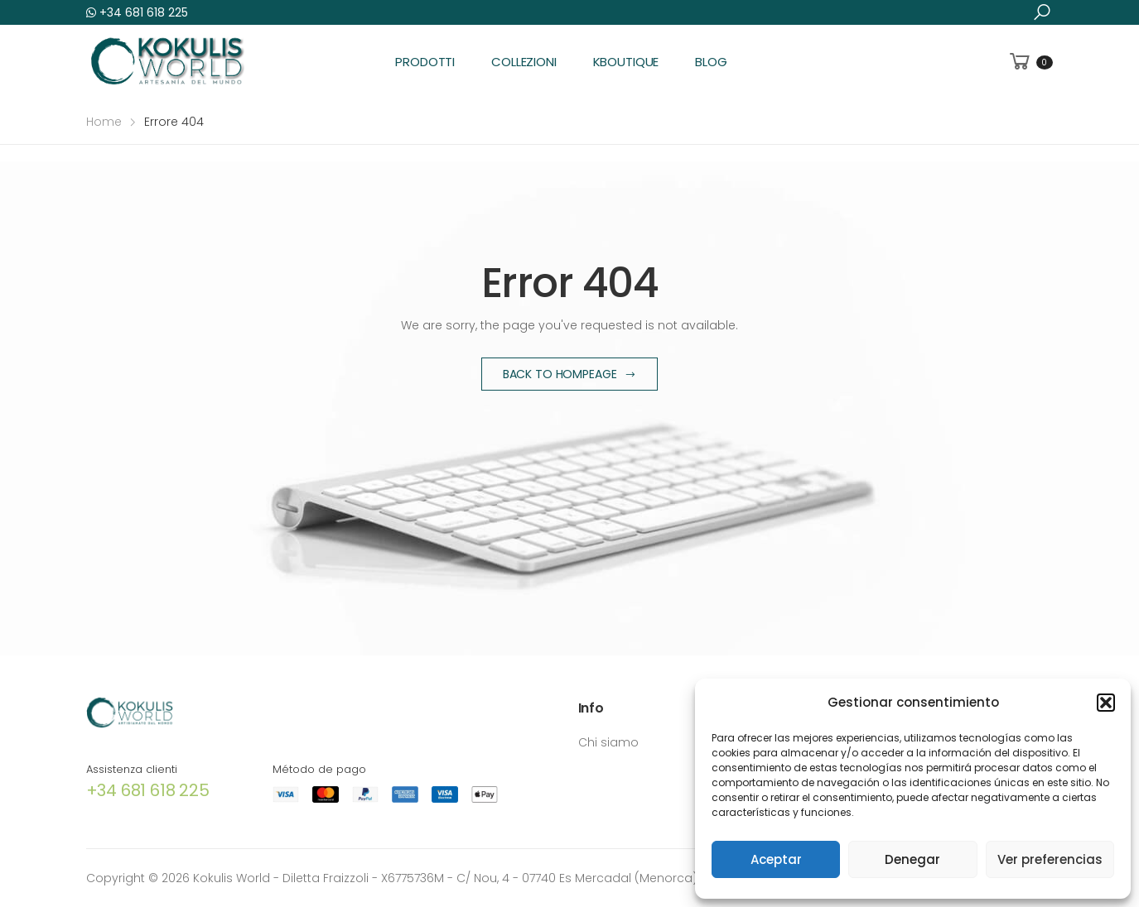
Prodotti (425, 61)
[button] (1106, 702)
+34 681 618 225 (137, 12)
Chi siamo (608, 742)
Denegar (912, 859)
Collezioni (524, 61)
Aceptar (776, 859)
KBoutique (626, 61)
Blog (710, 61)
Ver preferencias (1050, 859)
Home (104, 121)
